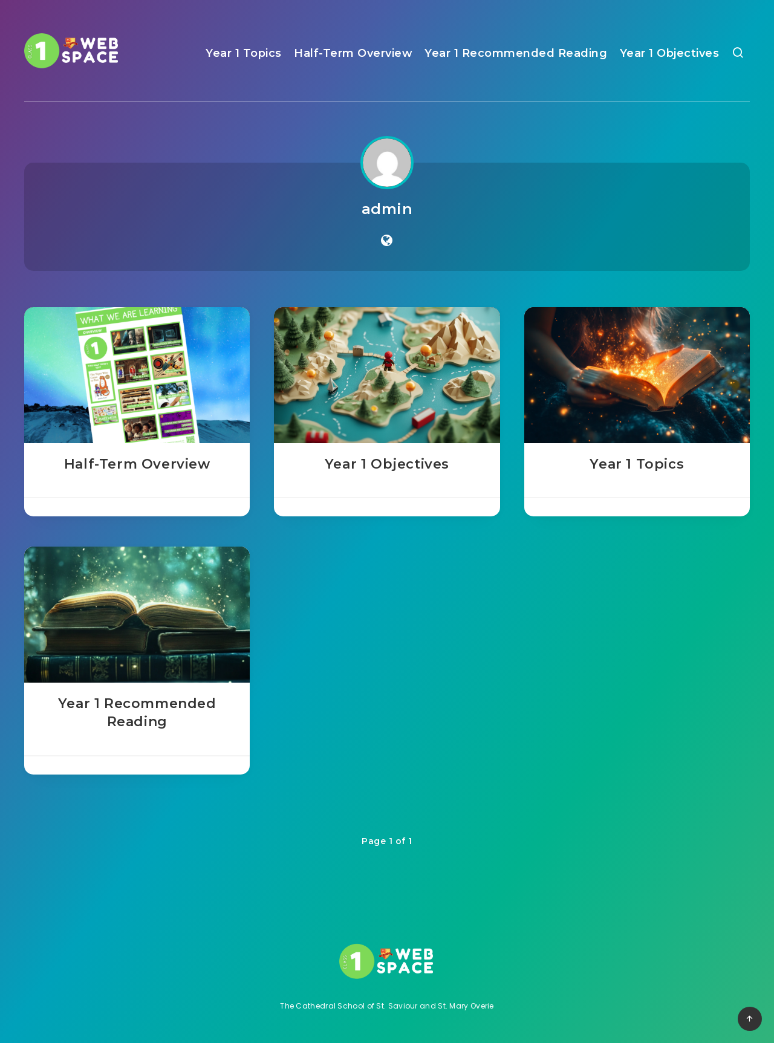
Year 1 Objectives (670, 53)
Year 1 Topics (244, 53)
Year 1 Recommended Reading (515, 53)
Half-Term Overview (353, 53)
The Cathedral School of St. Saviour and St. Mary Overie (387, 1006)
